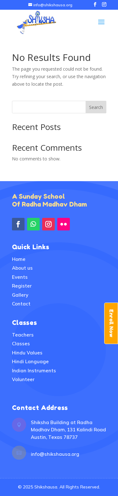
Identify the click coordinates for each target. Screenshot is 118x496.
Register (22, 286)
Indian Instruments (34, 371)
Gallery (20, 295)
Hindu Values (27, 353)
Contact (21, 304)
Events (20, 277)
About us (22, 268)
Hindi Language (30, 361)
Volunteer (23, 379)
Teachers (23, 335)
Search (96, 107)
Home (18, 259)
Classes (21, 344)
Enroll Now (111, 323)
